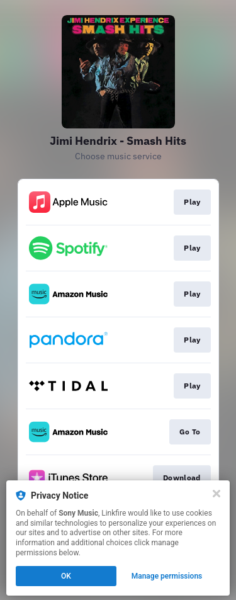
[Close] (216, 494)
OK (66, 576)
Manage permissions (167, 576)
